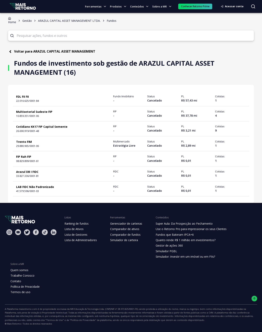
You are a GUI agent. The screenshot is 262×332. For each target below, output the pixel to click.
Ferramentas (97, 6)
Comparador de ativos (122, 229)
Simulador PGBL (163, 251)
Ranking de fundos (76, 223)
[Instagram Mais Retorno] (9, 232)
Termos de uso (19, 292)
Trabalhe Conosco (21, 275)
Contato (15, 281)
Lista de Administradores (79, 240)
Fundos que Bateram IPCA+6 (171, 234)
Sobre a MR (163, 6)
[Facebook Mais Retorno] (36, 232)
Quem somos (18, 270)
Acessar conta (233, 6)
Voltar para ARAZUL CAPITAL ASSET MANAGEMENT (51, 51)
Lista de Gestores (75, 234)
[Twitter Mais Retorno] (27, 232)
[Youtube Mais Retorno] (18, 232)
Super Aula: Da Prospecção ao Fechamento (180, 223)
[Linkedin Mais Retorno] (54, 232)
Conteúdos (140, 6)
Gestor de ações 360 (166, 245)
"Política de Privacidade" (232, 316)
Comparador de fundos (123, 234)
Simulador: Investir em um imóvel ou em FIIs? (181, 256)
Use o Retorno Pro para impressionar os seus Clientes (187, 229)
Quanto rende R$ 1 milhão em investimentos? (181, 240)
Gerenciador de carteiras (124, 223)
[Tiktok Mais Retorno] (45, 232)
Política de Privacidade (24, 286)
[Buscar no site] (253, 6)
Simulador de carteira (122, 240)
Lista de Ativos (73, 229)
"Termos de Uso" (206, 316)
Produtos (119, 6)
